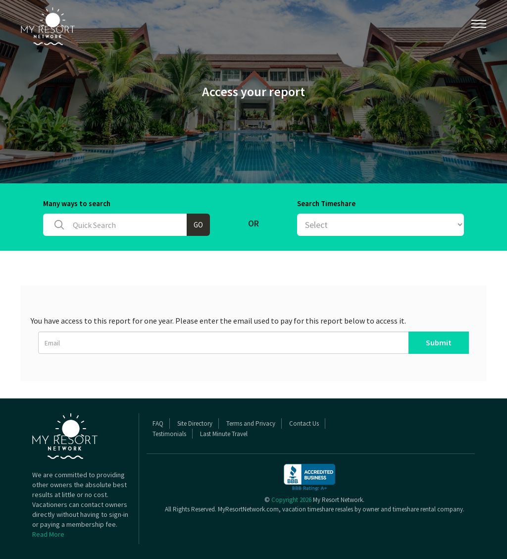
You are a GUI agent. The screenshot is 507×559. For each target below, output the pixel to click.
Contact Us (304, 423)
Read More (48, 534)
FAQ (157, 423)
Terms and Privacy (250, 423)
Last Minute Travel (224, 434)
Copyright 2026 (291, 500)
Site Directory (194, 423)
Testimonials (169, 434)
